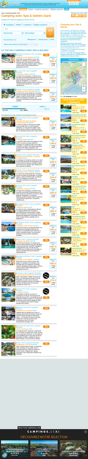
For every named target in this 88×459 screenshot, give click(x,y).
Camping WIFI (13, 409)
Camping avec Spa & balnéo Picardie (65, 382)
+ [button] (84, 86)
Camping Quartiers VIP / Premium (67, 404)
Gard (32, 54)
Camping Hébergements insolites (67, 412)
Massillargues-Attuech (22, 204)
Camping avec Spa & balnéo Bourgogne (17, 384)
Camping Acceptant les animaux (18, 411)
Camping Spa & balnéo (40, 409)
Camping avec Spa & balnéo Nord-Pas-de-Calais (67, 376)
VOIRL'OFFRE (46, 55)
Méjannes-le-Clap (21, 307)
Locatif (52, 39)
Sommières (19, 273)
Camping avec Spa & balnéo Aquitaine (17, 374)
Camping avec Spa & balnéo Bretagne (17, 387)
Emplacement (43, 39)
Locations (27, 25)
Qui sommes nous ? (33, 418)
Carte (67, 9)
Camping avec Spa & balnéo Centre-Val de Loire (19, 390)
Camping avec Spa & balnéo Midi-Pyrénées (67, 373)
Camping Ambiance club (64, 406)
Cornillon (18, 155)
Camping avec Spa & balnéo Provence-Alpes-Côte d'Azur (65, 388)
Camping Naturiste (14, 404)
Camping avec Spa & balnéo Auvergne (17, 378)
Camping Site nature (39, 412)
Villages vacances (56, 9)
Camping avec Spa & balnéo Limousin (41, 387)
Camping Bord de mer (63, 414)
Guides (62, 421)
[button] (4, 455)
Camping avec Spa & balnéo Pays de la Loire (67, 379)
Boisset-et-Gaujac (21, 118)
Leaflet (67, 93)
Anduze (18, 239)
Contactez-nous (45, 418)
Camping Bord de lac (39, 406)
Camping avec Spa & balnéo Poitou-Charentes (68, 385)
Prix (15, 106)
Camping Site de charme (40, 411)
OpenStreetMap (75, 93)
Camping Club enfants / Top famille (67, 408)
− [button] (84, 90)
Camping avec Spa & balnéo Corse (43, 375)
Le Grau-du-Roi (20, 71)
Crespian (18, 89)
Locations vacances (42, 9)
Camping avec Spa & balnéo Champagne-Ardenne (41, 373)
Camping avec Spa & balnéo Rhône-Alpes (68, 392)
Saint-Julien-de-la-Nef (22, 326)
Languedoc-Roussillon (33, 89)
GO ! (50, 32)
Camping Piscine (14, 406)
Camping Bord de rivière (40, 404)
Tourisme (73, 62)
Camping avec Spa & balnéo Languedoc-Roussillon (41, 384)
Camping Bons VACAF (15, 408)
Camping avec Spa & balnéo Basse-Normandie (19, 381)
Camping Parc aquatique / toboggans (68, 409)
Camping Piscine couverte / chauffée (68, 411)
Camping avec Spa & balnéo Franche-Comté (41, 378)
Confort (43, 106)
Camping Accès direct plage (41, 408)
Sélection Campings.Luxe (29, 428)
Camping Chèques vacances (17, 412)
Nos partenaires (56, 418)
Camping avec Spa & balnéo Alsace (19, 372)
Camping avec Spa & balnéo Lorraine (41, 390)
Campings (23, 9)
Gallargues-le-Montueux (23, 54)
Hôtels (30, 9)
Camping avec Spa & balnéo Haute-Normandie (43, 381)
